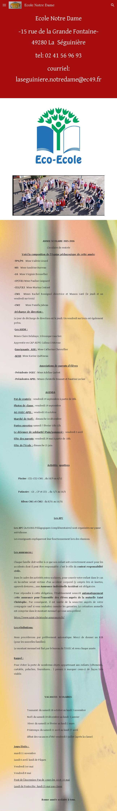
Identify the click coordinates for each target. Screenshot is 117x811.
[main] (58, 49)
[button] (4, 5)
